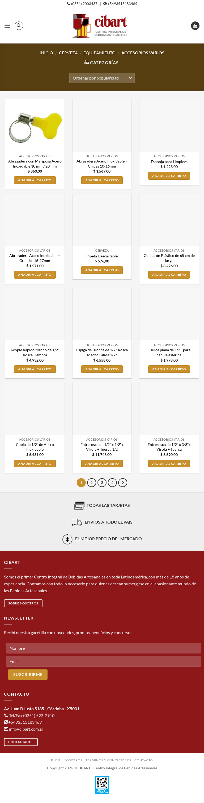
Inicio (46, 52)
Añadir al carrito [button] (35, 180)
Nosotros (73, 760)
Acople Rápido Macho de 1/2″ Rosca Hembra (34, 352)
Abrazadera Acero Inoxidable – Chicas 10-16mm (102, 163)
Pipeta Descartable (102, 256)
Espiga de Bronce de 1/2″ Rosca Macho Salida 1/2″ (102, 352)
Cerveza (68, 52)
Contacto (143, 760)
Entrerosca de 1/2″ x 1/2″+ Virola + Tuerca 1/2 (102, 447)
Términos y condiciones (108, 760)
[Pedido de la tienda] (102, 78)
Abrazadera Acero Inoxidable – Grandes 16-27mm (34, 258)
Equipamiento (99, 52)
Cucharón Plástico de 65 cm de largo (169, 258)
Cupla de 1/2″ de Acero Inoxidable (35, 447)
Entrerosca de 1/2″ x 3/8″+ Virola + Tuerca (169, 447)
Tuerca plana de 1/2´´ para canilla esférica (169, 352)
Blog (55, 760)
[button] (7, 25)
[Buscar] (19, 25)
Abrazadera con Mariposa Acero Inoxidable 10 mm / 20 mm (35, 163)
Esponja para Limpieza (169, 161)
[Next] (122, 482)
